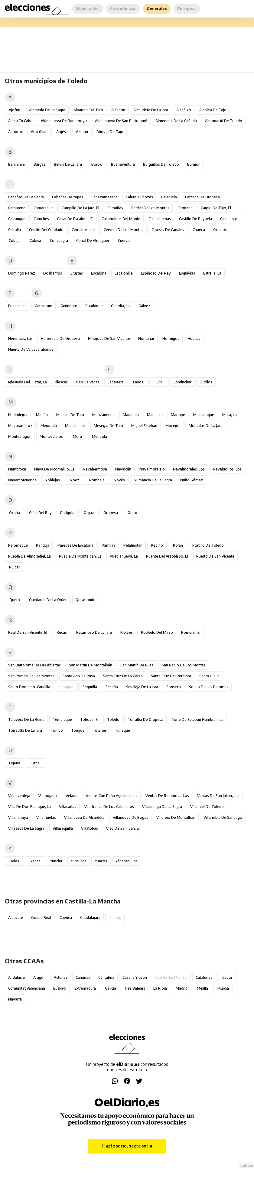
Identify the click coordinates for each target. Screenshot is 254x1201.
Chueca (199, 229)
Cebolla (14, 229)
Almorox (15, 131)
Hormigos (170, 338)
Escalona (98, 273)
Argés (61, 131)
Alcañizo (183, 110)
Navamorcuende (22, 480)
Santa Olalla (209, 676)
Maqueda (131, 414)
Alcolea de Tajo (212, 110)
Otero (132, 512)
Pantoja (42, 545)
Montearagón (19, 436)
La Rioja (160, 988)
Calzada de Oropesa (202, 197)
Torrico (56, 730)
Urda (35, 763)
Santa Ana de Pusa (79, 676)
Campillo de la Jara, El (80, 208)
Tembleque (62, 719)
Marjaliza (155, 414)
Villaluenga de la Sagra (162, 806)
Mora (77, 436)
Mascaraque (203, 414)
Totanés (100, 730)
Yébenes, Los (127, 861)
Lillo (159, 382)
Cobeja (15, 240)
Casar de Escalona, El (75, 218)
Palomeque (18, 545)
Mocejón (173, 425)
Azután (82, 131)
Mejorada (49, 425)
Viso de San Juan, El (123, 828)
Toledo (113, 719)
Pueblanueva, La (124, 556)
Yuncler (56, 861)
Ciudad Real (41, 917)
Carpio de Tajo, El (216, 208)
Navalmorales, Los (189, 469)
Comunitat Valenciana (26, 988)
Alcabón (118, 110)
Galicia (110, 988)
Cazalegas (229, 218)
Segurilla (90, 687)
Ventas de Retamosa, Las (167, 795)
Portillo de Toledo (208, 545)
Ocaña (14, 512)
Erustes (76, 273)
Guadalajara (90, 917)
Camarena (16, 208)
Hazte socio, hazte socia (127, 1145)
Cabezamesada (104, 197)
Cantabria (106, 977)
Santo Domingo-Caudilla (29, 687)
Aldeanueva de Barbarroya (64, 121)
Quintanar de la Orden (48, 599)
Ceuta (227, 977)
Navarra (15, 999)
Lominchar (182, 382)
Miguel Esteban (144, 425)
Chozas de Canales (167, 229)
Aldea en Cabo (20, 121)
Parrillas (108, 545)
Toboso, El (89, 719)
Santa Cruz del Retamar (171, 676)
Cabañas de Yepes (67, 197)
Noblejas (52, 480)
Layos (138, 382)
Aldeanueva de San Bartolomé (121, 121)
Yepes (36, 861)
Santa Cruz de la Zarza (123, 676)
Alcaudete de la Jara (150, 110)
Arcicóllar (39, 131)
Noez (74, 480)
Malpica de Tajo (70, 414)
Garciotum (43, 306)
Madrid (181, 988)
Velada (71, 795)
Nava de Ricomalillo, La (54, 469)
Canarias (83, 977)
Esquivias (187, 273)
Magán (42, 414)
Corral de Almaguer (92, 240)
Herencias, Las (20, 338)
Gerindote (68, 306)
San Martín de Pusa (137, 665)
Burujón (193, 164)
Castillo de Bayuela (195, 218)
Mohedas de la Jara (206, 425)
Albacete (15, 917)
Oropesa (110, 512)
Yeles (14, 861)
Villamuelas (46, 817)
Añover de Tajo (109, 131)
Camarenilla (44, 208)
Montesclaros (51, 436)
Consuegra (59, 240)
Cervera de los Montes (123, 229)
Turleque (122, 730)
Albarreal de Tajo (88, 110)
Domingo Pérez (21, 273)
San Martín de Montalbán (90, 665)
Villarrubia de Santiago (223, 817)
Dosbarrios (52, 273)
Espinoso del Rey (156, 273)
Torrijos (77, 730)
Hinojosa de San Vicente (109, 338)
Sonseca (173, 687)
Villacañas (67, 806)
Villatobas (89, 828)
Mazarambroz (20, 425)
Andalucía (16, 977)
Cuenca (66, 917)
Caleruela (169, 197)
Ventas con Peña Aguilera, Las (111, 795)
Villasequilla (63, 828)
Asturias (60, 977)
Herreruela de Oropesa (60, 338)
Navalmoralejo (152, 469)
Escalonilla (124, 273)
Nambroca (17, 469)
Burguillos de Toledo (161, 164)
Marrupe (178, 414)
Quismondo (86, 599)
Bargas (39, 164)
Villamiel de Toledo (207, 806)
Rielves (126, 632)
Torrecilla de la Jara (25, 730)
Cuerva (124, 240)
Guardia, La (120, 306)
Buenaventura (123, 164)
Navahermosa (95, 469)
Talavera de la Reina (26, 719)
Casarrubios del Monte (121, 218)
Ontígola (67, 512)
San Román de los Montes (31, 676)
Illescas (61, 382)
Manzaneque (103, 414)
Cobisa (35, 240)
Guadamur (94, 306)
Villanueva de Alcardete (84, 817)
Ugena (14, 763)
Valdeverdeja (19, 795)
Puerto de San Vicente (215, 556)
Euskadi (59, 988)
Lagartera (116, 382)
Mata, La (229, 414)
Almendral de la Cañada (176, 121)
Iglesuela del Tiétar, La (27, 382)
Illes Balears (135, 988)
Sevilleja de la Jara (142, 687)
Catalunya (204, 977)
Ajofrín (14, 110)
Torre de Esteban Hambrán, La (197, 719)
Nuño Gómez (191, 480)
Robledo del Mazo (157, 632)
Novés (119, 480)
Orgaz (89, 512)
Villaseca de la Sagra (26, 828)
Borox (96, 164)
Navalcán (123, 469)
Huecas (193, 338)
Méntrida (99, 436)
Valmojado (47, 795)
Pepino (157, 545)
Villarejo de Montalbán (175, 817)
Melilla (202, 988)
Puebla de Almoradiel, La (29, 556)
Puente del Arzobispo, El (167, 556)
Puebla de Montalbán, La (80, 556)
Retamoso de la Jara (94, 632)
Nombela (97, 480)
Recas (62, 632)
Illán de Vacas (87, 382)
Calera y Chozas (139, 197)
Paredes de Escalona (75, 545)
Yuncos (101, 861)
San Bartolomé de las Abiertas (34, 665)
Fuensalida (17, 306)
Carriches (41, 218)
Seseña (112, 687)
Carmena (185, 208)
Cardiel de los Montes (150, 208)
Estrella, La (212, 273)
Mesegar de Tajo (108, 425)
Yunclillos (78, 861)
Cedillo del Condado (46, 229)
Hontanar (146, 338)
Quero (14, 599)
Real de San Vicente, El (27, 632)
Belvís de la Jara (68, 164)
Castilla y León (134, 977)
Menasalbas (75, 425)
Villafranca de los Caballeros (109, 806)
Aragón (39, 977)
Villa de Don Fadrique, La (29, 806)
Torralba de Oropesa (145, 719)
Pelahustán (132, 545)
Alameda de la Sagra (47, 110)
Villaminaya (18, 817)
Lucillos (206, 382)
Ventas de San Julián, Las (218, 795)
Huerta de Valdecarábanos (31, 349)
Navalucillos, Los (227, 469)
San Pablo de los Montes (184, 665)
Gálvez (144, 306)
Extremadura (85, 988)
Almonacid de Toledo (223, 121)
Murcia (223, 988)
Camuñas (115, 208)
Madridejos (17, 414)
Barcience (16, 164)
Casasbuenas (159, 218)
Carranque (16, 218)
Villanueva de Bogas (130, 817)
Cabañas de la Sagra (26, 197)
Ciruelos (220, 229)
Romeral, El (190, 632)
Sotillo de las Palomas (208, 687)
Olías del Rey (40, 512)
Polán (178, 545)
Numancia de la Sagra (153, 480)
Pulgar (14, 567)
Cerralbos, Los (84, 229)
